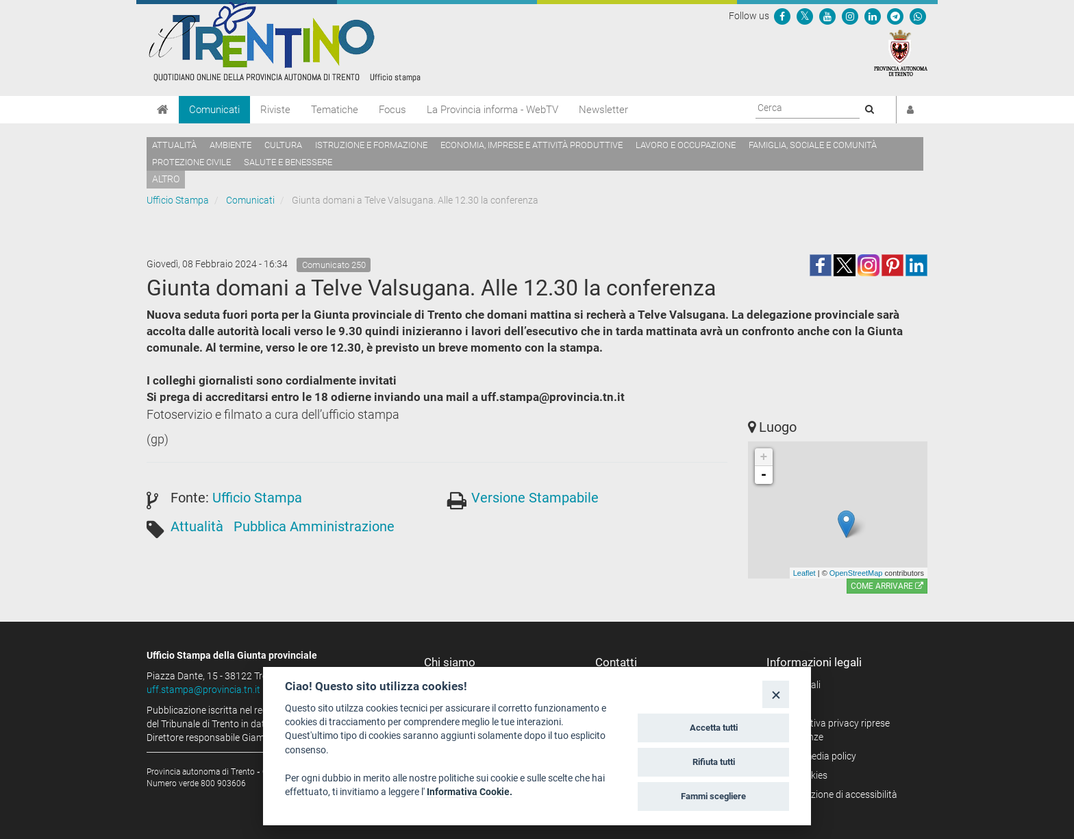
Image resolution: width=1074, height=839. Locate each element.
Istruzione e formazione (371, 145)
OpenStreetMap (856, 573)
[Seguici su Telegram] (895, 15)
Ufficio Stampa (178, 200)
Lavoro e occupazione (686, 145)
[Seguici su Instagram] (850, 15)
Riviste (275, 110)
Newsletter (603, 110)
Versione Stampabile (535, 497)
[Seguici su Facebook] (782, 15)
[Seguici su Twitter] (804, 15)
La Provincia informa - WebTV (492, 110)
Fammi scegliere (713, 796)
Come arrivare (887, 586)
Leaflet (804, 573)
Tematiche (334, 110)
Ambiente (230, 145)
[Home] (163, 109)
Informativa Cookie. (469, 791)
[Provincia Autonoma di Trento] (900, 52)
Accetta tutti (714, 727)
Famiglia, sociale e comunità (813, 145)
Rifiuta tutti (713, 762)
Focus (392, 110)
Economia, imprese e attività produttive (531, 145)
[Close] (775, 694)
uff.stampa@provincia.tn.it (203, 689)
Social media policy (816, 756)
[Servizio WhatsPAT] (917, 15)
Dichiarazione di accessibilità (836, 794)
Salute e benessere (288, 162)
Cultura (283, 145)
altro (165, 178)
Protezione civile (191, 162)
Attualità (174, 145)
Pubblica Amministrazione (314, 526)
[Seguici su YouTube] (827, 15)
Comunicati (214, 110)
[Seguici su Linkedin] (872, 15)
